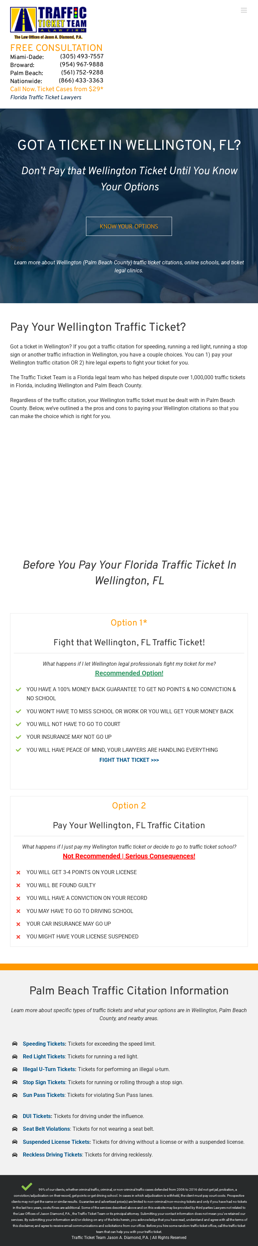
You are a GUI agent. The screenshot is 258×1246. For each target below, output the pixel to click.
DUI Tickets (37, 1116)
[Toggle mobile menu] (244, 10)
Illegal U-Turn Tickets (49, 1069)
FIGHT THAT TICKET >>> (129, 760)
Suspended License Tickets (56, 1142)
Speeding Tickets (44, 1044)
